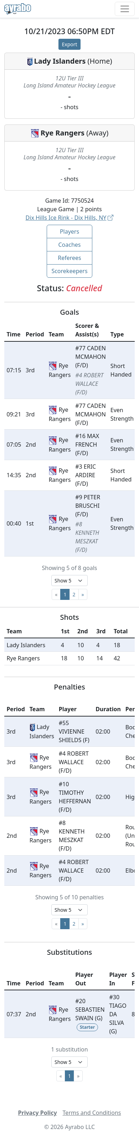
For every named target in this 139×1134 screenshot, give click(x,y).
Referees (69, 258)
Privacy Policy (37, 1113)
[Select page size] (69, 580)
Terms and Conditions (92, 1113)
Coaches (69, 245)
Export (69, 44)
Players (69, 231)
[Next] (82, 594)
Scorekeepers (69, 271)
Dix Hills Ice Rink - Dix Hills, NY (70, 218)
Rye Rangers (62, 133)
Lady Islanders (60, 61)
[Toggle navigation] (125, 9)
